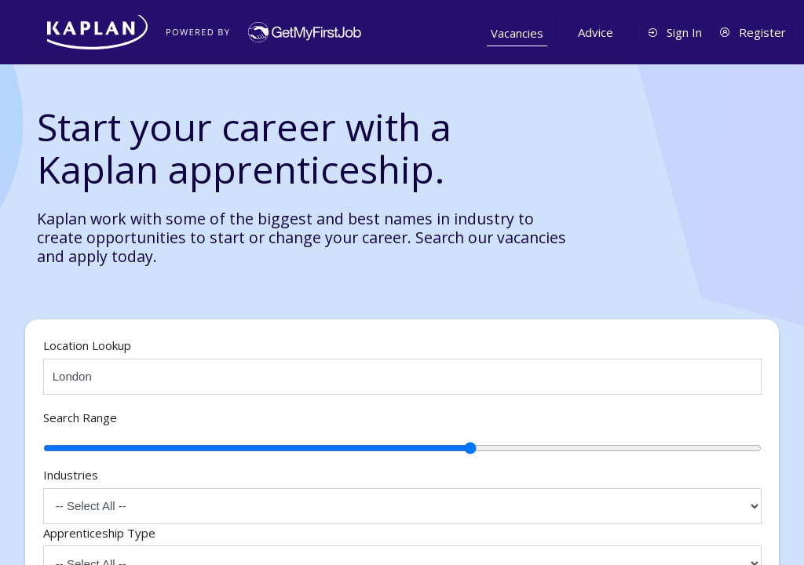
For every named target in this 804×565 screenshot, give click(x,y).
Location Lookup (87, 345)
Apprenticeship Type (99, 533)
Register (752, 32)
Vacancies (517, 33)
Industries (70, 475)
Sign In (674, 32)
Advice (595, 32)
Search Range (80, 417)
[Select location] (402, 377)
